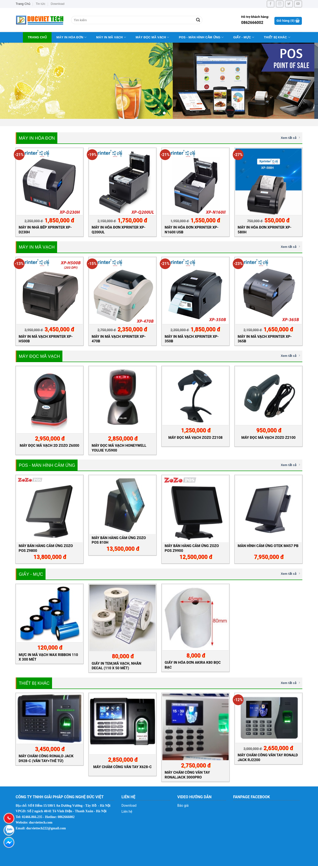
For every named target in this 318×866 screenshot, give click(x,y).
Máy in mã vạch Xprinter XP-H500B (46, 338)
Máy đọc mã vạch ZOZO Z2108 (195, 437)
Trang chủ (37, 37)
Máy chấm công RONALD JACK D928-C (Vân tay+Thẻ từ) (46, 758)
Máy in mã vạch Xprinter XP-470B (119, 338)
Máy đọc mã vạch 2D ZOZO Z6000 (49, 445)
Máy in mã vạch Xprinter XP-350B (192, 338)
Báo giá (183, 805)
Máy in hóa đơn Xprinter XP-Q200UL (119, 229)
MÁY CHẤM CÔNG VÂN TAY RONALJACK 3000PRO (187, 774)
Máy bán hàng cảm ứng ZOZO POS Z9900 (192, 548)
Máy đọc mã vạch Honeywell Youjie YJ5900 (119, 447)
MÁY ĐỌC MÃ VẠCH (152, 37)
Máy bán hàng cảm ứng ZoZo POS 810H (119, 540)
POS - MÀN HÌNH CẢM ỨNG (201, 37)
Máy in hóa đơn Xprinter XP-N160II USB (192, 229)
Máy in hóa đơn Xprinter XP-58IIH (265, 229)
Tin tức (40, 4)
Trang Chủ (23, 4)
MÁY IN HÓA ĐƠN (71, 37)
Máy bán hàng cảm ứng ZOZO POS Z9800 (46, 548)
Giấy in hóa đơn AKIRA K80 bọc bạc (193, 664)
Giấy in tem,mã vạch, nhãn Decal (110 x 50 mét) (116, 665)
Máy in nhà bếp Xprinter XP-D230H (45, 229)
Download (57, 4)
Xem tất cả (290, 138)
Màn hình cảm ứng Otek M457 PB (268, 546)
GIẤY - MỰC (243, 37)
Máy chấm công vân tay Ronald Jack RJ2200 (268, 757)
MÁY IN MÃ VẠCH (111, 37)
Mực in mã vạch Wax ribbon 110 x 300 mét (48, 657)
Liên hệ (126, 811)
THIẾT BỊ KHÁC (277, 37)
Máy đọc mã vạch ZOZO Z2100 (268, 437)
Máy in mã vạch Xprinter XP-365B (265, 338)
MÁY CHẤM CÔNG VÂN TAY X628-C (122, 767)
